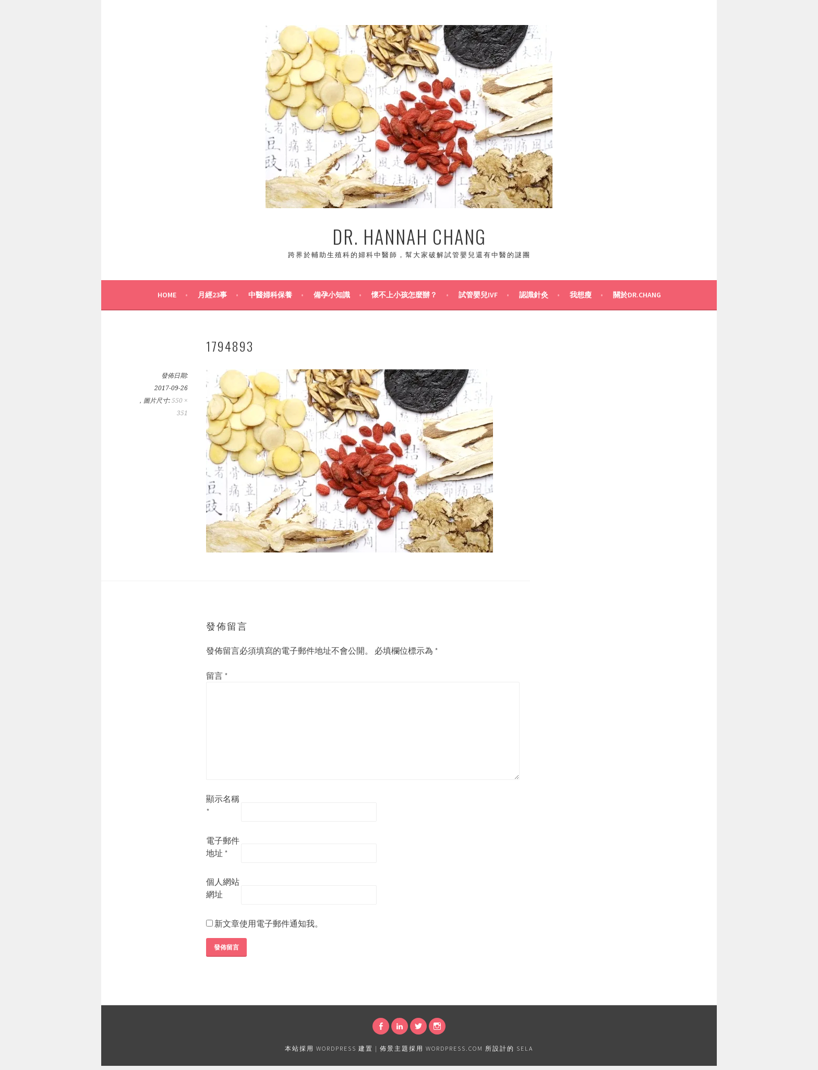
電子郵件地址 (222, 846)
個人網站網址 (222, 887)
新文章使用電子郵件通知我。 (268, 923)
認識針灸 (533, 294)
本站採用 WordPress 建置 (329, 1048)
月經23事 (212, 294)
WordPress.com (454, 1048)
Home (167, 294)
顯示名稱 (222, 805)
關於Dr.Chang (637, 294)
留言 (217, 675)
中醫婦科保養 (270, 294)
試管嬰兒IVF (478, 294)
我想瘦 (581, 294)
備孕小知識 (332, 294)
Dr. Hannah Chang (409, 236)
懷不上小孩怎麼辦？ (404, 294)
